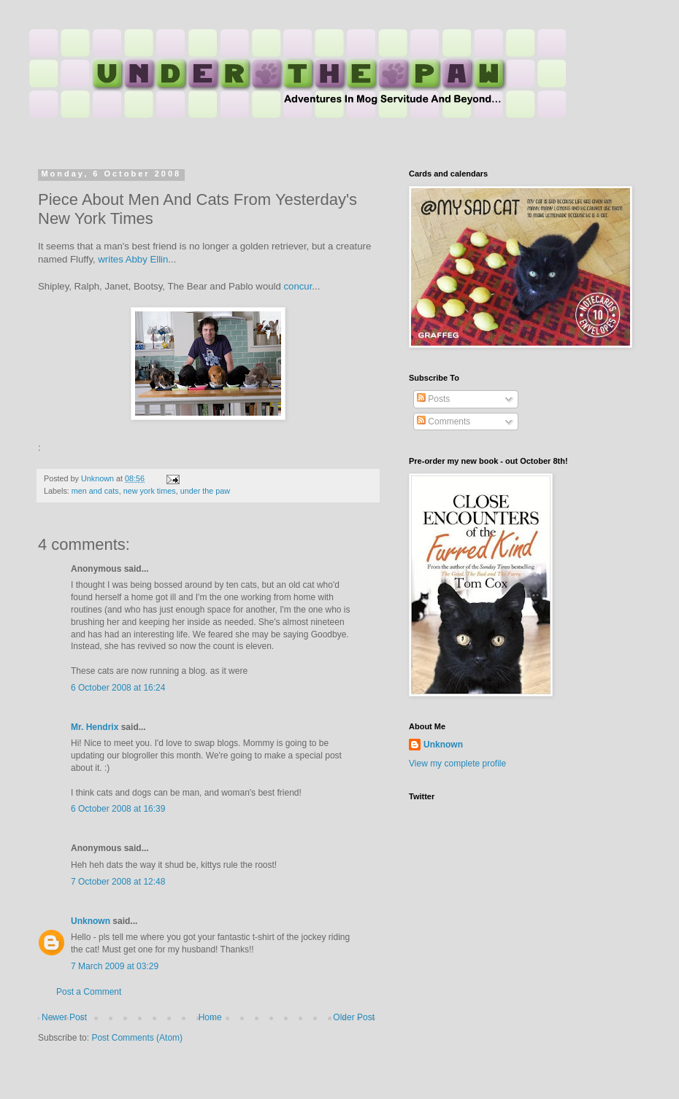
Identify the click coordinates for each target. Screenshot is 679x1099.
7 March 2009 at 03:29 (114, 966)
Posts (433, 399)
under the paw (205, 490)
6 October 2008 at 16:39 (118, 809)
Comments (443, 421)
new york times (149, 490)
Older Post (354, 1017)
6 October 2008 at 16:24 (118, 688)
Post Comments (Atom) (137, 1038)
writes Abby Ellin (133, 259)
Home (210, 1017)
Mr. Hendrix (94, 727)
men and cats (95, 490)
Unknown (90, 921)
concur (298, 286)
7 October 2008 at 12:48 (118, 882)
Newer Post (64, 1017)
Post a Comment (88, 992)
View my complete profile (457, 763)
